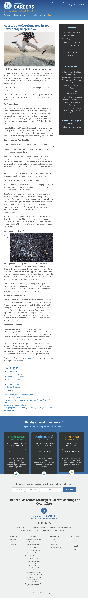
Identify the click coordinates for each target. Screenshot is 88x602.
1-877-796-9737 (48, 534)
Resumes (71, 59)
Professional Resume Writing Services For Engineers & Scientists (33, 572)
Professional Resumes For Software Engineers (33, 589)
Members (55, 3)
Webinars (54, 549)
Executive (13, 549)
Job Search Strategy (71, 45)
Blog (26, 15)
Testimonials (71, 3)
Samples (33, 15)
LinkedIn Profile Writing (33, 549)
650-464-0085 (30, 534)
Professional (13, 546)
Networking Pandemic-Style (15, 405)
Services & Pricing (16, 451)
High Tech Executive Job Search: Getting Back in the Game (72, 110)
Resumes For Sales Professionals (34, 566)
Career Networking (15, 379)
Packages (7, 15)
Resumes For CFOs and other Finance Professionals (34, 578)
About (42, 15)
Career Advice (12, 371)
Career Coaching (13, 384)
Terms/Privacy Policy (54, 551)
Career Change (13, 382)
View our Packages (72, 127)
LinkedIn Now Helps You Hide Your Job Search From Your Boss (72, 80)
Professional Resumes (33, 543)
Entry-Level (12, 543)
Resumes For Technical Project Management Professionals (33, 583)
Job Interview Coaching (71, 42)
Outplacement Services (71, 35)
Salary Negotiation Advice (71, 39)
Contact (81, 3)
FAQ (63, 3)
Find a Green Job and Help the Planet (19, 395)
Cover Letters (72, 55)
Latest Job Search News (72, 32)
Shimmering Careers (19, 7)
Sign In (51, 15)
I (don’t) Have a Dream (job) (15, 397)
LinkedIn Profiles (72, 52)
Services (17, 15)
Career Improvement (15, 374)
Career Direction (13, 387)
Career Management (15, 377)
